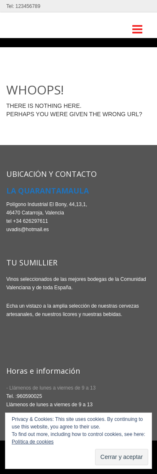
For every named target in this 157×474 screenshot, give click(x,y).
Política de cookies (33, 442)
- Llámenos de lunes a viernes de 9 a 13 (50, 388)
